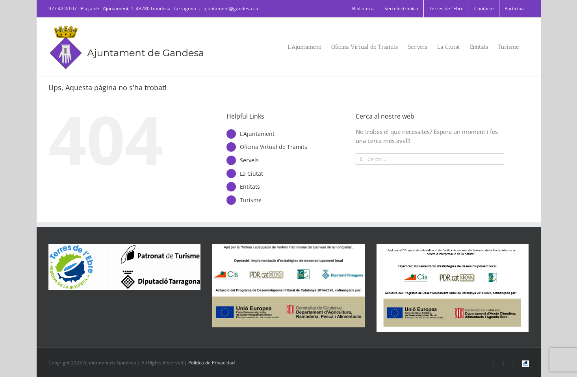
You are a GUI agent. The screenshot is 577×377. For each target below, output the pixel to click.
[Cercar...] (430, 159)
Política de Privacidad (211, 362)
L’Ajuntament (257, 133)
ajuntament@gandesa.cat (232, 8)
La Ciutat (251, 173)
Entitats (250, 186)
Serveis (249, 160)
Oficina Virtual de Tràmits (273, 146)
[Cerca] (361, 159)
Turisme (251, 200)
